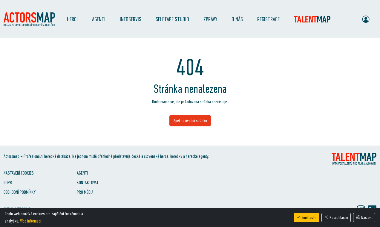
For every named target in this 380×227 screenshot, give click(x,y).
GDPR (8, 182)
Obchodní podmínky (20, 192)
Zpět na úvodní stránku (190, 120)
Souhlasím (306, 217)
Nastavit (364, 217)
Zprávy (210, 19)
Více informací (30, 220)
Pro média (85, 192)
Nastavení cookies (19, 172)
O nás (237, 19)
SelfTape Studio (172, 19)
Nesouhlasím (336, 217)
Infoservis (130, 19)
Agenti (98, 19)
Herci (72, 19)
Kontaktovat (88, 182)
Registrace (268, 19)
